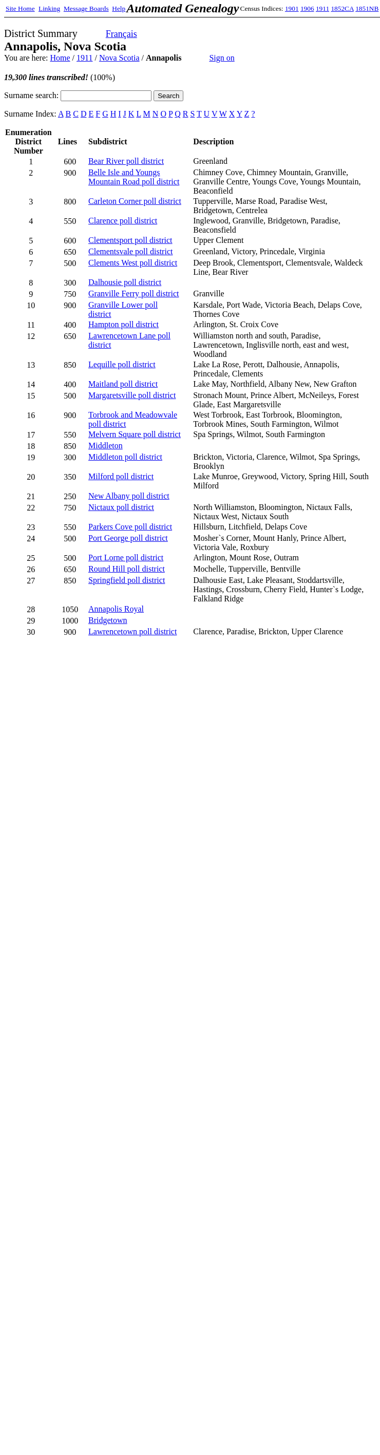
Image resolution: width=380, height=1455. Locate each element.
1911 (322, 8)
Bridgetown (107, 620)
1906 (307, 8)
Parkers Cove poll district (130, 526)
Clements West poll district (132, 262)
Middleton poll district (125, 456)
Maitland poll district (123, 384)
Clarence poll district (122, 220)
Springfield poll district (126, 580)
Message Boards (86, 8)
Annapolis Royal (116, 608)
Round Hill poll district (126, 568)
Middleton (105, 445)
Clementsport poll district (130, 240)
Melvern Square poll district (134, 434)
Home (60, 57)
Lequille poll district (122, 364)
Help (118, 8)
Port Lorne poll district (125, 557)
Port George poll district (128, 538)
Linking (49, 8)
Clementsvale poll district (130, 251)
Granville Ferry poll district (133, 293)
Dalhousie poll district (124, 282)
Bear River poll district (126, 161)
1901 (292, 8)
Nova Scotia (119, 57)
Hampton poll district (123, 324)
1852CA (342, 8)
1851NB (366, 8)
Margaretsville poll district (132, 395)
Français (121, 34)
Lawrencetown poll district (132, 631)
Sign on (221, 57)
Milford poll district (121, 476)
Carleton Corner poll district (134, 201)
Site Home (20, 8)
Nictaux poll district (121, 507)
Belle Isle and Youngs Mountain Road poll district (133, 177)
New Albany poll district (128, 496)
